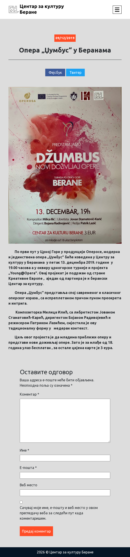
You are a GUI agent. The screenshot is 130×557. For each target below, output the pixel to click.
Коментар (29, 394)
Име (24, 450)
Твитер (75, 72)
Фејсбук (55, 72)
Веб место (28, 485)
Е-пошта (28, 468)
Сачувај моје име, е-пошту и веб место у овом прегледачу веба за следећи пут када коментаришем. (59, 513)
